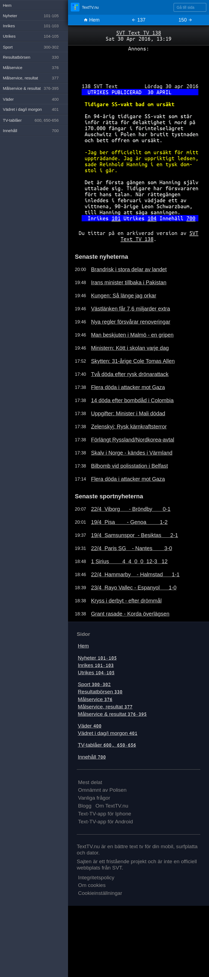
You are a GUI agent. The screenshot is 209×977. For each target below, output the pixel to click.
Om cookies (92, 885)
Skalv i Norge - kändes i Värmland (131, 453)
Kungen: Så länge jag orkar (123, 296)
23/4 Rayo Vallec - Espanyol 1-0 (133, 588)
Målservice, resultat (105, 707)
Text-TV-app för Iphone (104, 814)
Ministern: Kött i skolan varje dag (130, 348)
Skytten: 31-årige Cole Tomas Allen (133, 361)
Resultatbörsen (100, 692)
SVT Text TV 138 (138, 32)
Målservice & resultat (112, 714)
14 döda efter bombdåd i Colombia (132, 400)
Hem (92, 20)
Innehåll (92, 757)
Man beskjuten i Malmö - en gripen (132, 335)
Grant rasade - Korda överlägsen (130, 614)
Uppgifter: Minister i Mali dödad (128, 413)
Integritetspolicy (96, 877)
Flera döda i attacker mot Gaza (128, 387)
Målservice (95, 699)
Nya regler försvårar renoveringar (130, 322)
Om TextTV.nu (112, 806)
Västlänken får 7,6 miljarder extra (130, 309)
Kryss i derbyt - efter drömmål (126, 601)
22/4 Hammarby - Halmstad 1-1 (135, 574)
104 (151, 218)
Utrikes (96, 672)
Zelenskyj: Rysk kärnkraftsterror (129, 427)
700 (190, 218)
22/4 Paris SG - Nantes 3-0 (131, 548)
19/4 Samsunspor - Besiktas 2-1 (134, 535)
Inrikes (96, 665)
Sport (94, 684)
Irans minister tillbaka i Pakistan (128, 282)
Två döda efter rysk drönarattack (129, 374)
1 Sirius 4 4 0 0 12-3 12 (129, 561)
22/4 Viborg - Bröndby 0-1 (130, 509)
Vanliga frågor (94, 798)
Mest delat (90, 782)
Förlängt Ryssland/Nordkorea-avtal (132, 440)
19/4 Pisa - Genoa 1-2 (129, 522)
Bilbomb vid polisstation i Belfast (129, 466)
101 (116, 218)
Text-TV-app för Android (105, 821)
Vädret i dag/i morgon (107, 733)
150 (185, 20)
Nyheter (97, 658)
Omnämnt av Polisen (102, 790)
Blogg (84, 806)
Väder (90, 726)
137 (138, 20)
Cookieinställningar (100, 893)
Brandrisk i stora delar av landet (129, 269)
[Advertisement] (138, 65)
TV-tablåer (107, 745)
